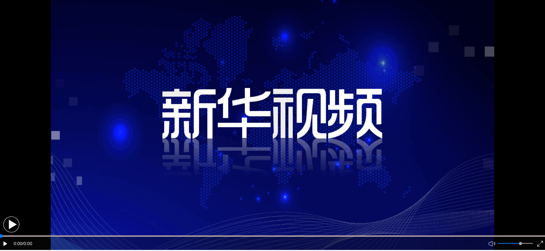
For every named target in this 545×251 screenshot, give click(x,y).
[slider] (520, 243)
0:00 (18, 243)
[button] (11, 224)
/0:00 (27, 243)
